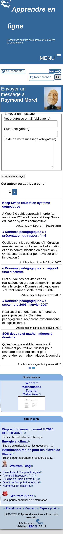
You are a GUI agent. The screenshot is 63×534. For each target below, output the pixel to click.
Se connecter (15, 71)
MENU (47, 58)
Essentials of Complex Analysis (21, 477)
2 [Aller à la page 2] (14, 197)
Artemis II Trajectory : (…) (18, 480)
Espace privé (47, 513)
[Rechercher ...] (41, 77)
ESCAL (33, 531)
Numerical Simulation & (17, 490)
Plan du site (13, 513)
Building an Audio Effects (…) (20, 484)
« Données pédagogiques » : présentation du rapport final (24, 238)
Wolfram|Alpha (17, 501)
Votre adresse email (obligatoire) (27, 118)
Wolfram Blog (16, 471)
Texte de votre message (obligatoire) (30, 139)
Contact (29, 513)
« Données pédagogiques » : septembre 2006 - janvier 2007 (25, 307)
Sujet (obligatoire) (16, 129)
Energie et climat (15, 446)
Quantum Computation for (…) (21, 487)
